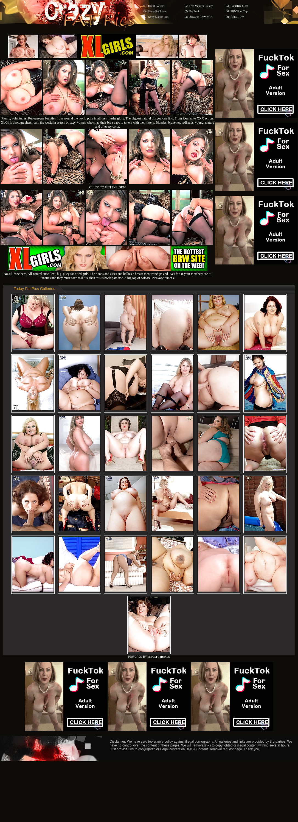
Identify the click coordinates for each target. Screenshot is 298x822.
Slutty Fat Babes (157, 11)
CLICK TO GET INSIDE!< (107, 187)
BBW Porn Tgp (239, 11)
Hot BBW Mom (239, 5)
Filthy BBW (237, 16)
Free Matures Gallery (201, 5)
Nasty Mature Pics (158, 16)
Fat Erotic (194, 11)
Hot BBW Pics (156, 5)
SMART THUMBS (159, 656)
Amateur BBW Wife (200, 16)
